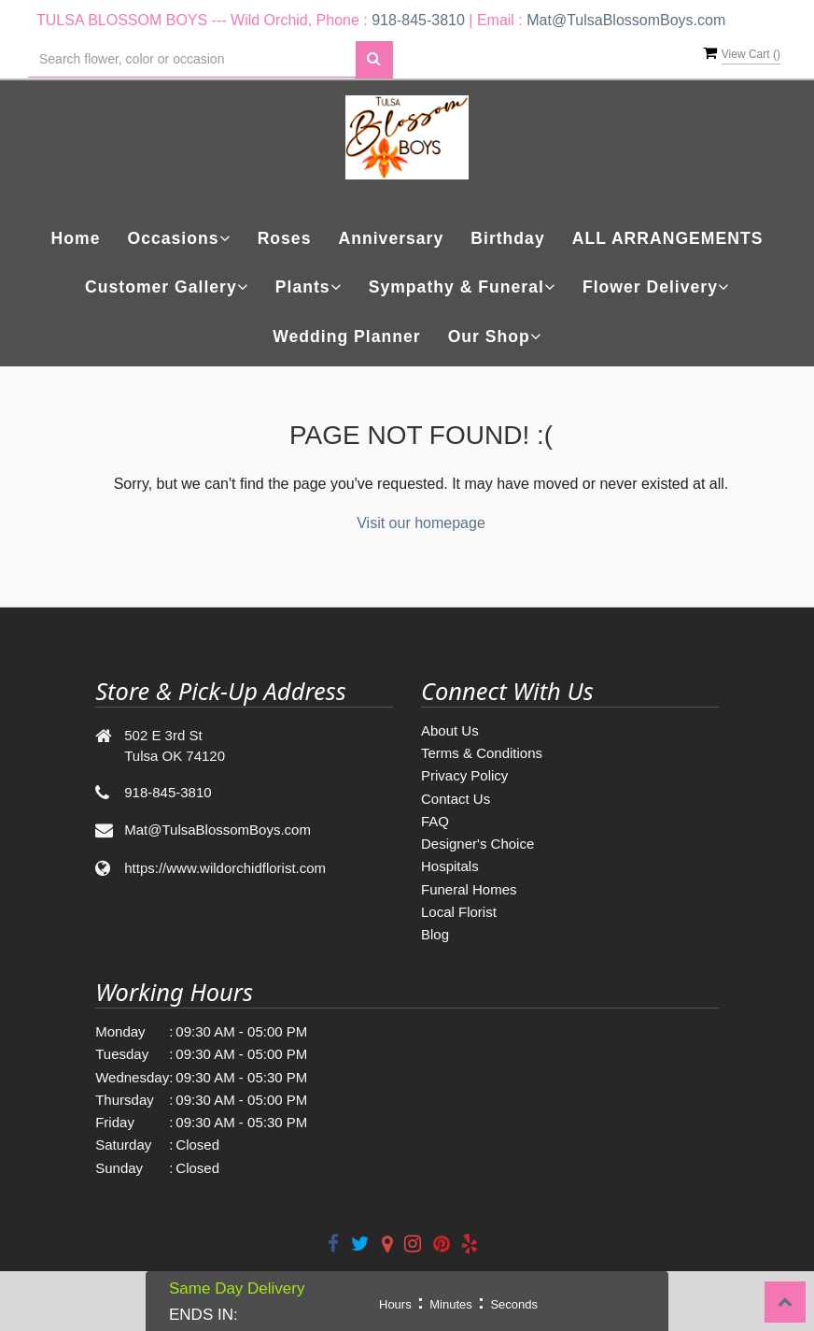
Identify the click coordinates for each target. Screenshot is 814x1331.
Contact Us (455, 799)
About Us (450, 730)
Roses (285, 238)
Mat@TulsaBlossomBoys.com (625, 20)
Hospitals (450, 866)
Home (76, 238)
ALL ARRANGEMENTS (668, 238)
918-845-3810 (418, 20)
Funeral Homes (469, 889)
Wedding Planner (346, 336)
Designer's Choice (477, 844)
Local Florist (459, 912)
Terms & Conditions (481, 753)
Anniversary (391, 238)
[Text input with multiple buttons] (192, 59)
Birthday (507, 238)
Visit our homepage (421, 523)
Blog (435, 934)
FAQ (435, 821)
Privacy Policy (464, 775)
